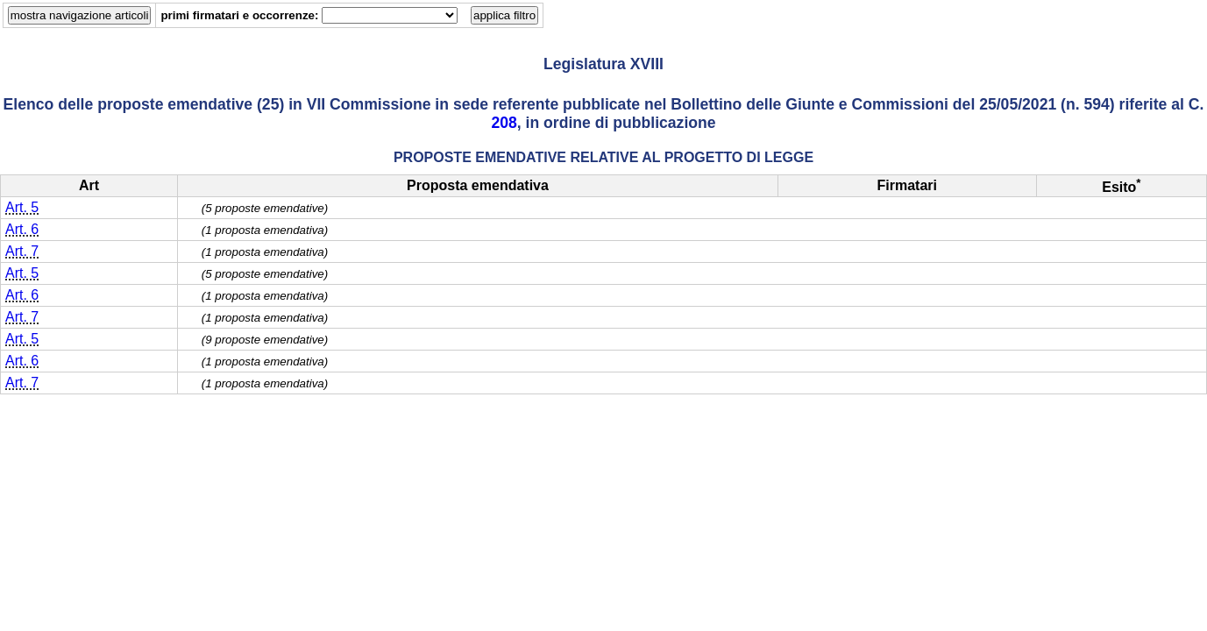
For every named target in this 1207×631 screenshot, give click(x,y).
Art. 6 (22, 229)
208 (503, 122)
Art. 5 (22, 207)
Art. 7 (22, 251)
